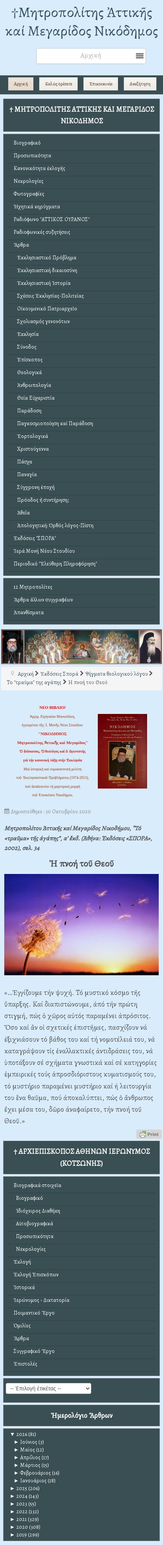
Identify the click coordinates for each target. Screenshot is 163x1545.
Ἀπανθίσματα (29, 612)
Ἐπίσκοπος (28, 359)
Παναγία (25, 474)
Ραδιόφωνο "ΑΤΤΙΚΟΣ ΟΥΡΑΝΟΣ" (52, 219)
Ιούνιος (25, 1442)
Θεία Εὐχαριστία (34, 398)
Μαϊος (24, 1449)
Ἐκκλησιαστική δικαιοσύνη (45, 270)
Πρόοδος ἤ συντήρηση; (41, 500)
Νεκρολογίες (28, 181)
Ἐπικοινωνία (101, 84)
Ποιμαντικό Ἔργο (34, 1313)
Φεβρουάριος (32, 1473)
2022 (19, 1511)
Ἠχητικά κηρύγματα (37, 206)
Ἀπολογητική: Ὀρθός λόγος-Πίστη (54, 525)
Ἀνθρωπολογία (32, 385)
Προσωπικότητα (32, 155)
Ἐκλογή (22, 1262)
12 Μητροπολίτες (33, 587)
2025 (18, 1488)
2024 (19, 1496)
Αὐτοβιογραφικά (33, 1223)
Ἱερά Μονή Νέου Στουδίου (44, 551)
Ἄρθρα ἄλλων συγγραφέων (43, 599)
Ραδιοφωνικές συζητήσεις (42, 232)
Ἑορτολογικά (31, 436)
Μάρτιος (27, 1465)
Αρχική (21, 84)
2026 (18, 1434)
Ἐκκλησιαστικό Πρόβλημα (45, 257)
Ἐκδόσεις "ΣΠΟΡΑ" (35, 538)
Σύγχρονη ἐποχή (34, 487)
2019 (18, 1534)
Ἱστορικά (24, 1287)
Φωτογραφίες (29, 194)
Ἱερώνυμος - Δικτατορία (41, 1300)
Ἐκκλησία (26, 334)
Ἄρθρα (21, 245)
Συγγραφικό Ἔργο (34, 1351)
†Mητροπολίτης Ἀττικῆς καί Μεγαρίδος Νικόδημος (81, 21)
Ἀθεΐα (22, 512)
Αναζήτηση (140, 84)
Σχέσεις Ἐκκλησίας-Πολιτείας (49, 296)
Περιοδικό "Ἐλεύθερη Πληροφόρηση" (55, 563)
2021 (18, 1519)
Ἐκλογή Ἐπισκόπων (36, 1274)
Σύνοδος (25, 347)
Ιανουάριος (30, 1480)
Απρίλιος (27, 1457)
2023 (18, 1504)
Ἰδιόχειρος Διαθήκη (37, 1211)
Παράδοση (28, 410)
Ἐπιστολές (25, 1364)
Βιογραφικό (27, 142)
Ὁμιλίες (22, 1325)
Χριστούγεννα (31, 449)
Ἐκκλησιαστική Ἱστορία (42, 283)
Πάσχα (23, 461)
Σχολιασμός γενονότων (42, 321)
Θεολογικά (28, 372)
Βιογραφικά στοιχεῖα (37, 1185)
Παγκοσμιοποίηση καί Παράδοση (53, 423)
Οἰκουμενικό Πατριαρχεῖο (45, 308)
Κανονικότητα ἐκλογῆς (39, 168)
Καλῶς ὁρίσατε (58, 84)
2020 (19, 1527)
